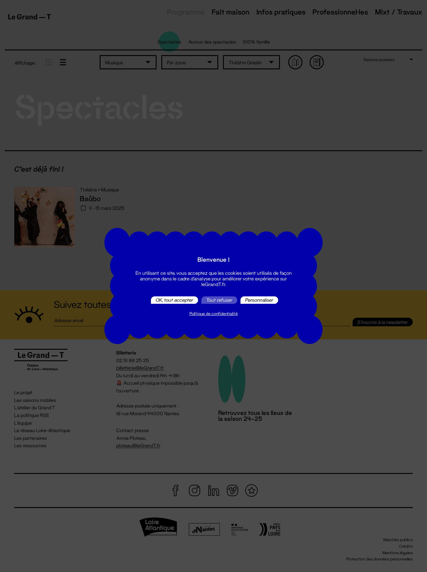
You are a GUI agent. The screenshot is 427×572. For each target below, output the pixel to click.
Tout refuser (219, 300)
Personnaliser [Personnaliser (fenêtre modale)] (259, 300)
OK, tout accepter (174, 300)
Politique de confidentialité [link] (213, 313)
